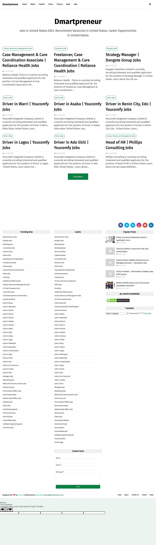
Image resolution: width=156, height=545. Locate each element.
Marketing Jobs (8, 380)
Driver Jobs (8, 98)
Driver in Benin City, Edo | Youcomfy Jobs (128, 107)
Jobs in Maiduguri (9, 343)
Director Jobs (8, 252)
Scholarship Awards (10, 409)
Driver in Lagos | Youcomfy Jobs (25, 145)
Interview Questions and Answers (15, 296)
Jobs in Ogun (8, 354)
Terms (151, 495)
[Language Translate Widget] (117, 313)
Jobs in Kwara (8, 336)
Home (119, 495)
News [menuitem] (68, 4)
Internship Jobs (9, 292)
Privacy (144, 495)
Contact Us (135, 495)
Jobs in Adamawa (9, 307)
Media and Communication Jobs (14, 384)
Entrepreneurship (9, 263)
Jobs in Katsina (8, 325)
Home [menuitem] (24, 4)
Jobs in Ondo (8, 358)
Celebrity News (60, 255)
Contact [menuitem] (42, 4)
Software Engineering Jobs (12, 424)
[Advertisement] (75, 201)
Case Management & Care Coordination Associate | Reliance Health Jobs (24, 60)
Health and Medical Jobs (12, 281)
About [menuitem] (33, 4)
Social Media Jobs (9, 420)
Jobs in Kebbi (8, 329)
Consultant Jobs (9, 248)
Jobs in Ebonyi (8, 318)
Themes (20, 495)
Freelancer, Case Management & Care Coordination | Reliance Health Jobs (75, 62)
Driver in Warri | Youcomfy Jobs (25, 107)
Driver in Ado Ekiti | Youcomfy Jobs (71, 145)
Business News (60, 252)
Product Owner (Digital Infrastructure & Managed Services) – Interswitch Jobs (132, 261)
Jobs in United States (11, 351)
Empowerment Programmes (13, 259)
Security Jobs (8, 417)
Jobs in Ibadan (8, 321)
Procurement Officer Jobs (12, 391)
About (126, 495)
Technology (59, 442)
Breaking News (60, 248)
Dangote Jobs (112, 48)
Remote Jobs (7, 402)
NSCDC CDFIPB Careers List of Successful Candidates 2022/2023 (132, 284)
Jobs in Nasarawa (9, 347)
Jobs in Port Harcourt (11, 365)
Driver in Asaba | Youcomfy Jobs (77, 107)
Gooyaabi (39, 495)
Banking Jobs (8, 244)
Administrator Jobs (10, 237)
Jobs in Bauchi (8, 310)
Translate (145, 313)
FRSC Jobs (6, 274)
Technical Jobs (8, 428)
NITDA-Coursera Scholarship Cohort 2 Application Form (131, 238)
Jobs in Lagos (8, 340)
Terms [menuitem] (50, 4)
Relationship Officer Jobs (12, 398)
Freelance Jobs (61, 48)
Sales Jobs (7, 406)
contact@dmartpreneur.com (53, 495)
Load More (78, 176)
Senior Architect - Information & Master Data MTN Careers (134, 272)
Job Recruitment (9, 299)
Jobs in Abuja (8, 303)
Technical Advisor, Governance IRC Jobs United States (132, 250)
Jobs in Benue (8, 314)
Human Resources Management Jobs (18, 48)
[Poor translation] (9, 509)
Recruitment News (9, 395)
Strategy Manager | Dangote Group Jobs (123, 57)
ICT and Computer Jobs (11, 288)
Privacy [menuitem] (60, 4)
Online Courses (8, 387)
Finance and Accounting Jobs (13, 270)
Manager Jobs (8, 376)
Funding (6, 277)
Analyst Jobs (7, 241)
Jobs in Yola (7, 373)
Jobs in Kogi (7, 332)
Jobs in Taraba (8, 369)
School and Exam (9, 413)
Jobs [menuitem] (75, 4)
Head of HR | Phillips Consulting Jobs (124, 145)
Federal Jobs (7, 266)
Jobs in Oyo (7, 362)
